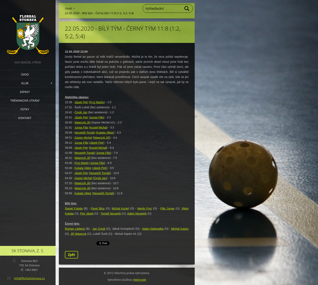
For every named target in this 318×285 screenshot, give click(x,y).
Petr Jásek (86, 213)
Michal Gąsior (180, 228)
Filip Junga (167, 208)
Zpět (71, 254)
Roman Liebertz (75, 228)
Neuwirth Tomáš (84, 132)
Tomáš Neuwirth (111, 213)
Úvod (25, 74)
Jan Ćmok (98, 228)
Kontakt (24, 118)
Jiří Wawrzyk (78, 233)
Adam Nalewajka (152, 228)
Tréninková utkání (24, 100)
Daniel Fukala (74, 208)
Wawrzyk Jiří (82, 122)
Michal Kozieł (120, 208)
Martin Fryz (144, 208)
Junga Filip (96, 117)
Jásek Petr (81, 102)
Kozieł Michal (98, 127)
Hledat (187, 8)
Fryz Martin (97, 102)
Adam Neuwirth (137, 213)
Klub (24, 83)
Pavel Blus (98, 208)
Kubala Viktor (105, 132)
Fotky (24, 109)
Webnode (139, 280)
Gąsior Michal (83, 137)
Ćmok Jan (80, 112)
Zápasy (25, 92)
